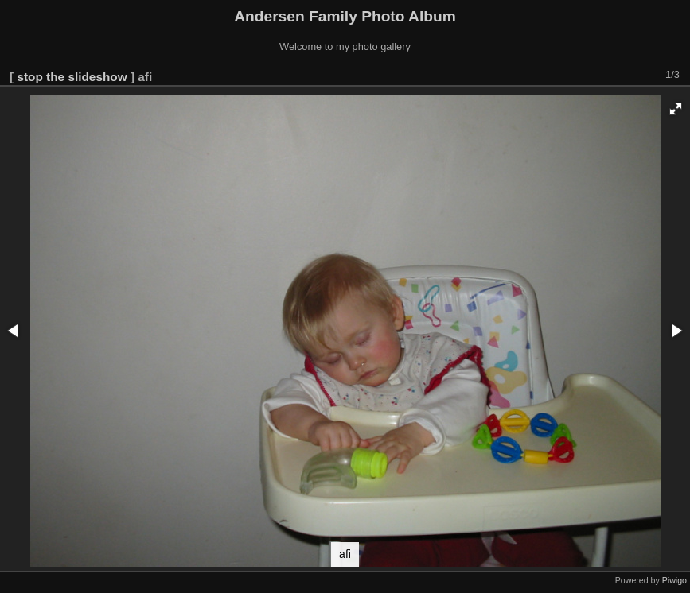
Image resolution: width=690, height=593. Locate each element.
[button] (675, 109)
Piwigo (674, 580)
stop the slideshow (72, 76)
